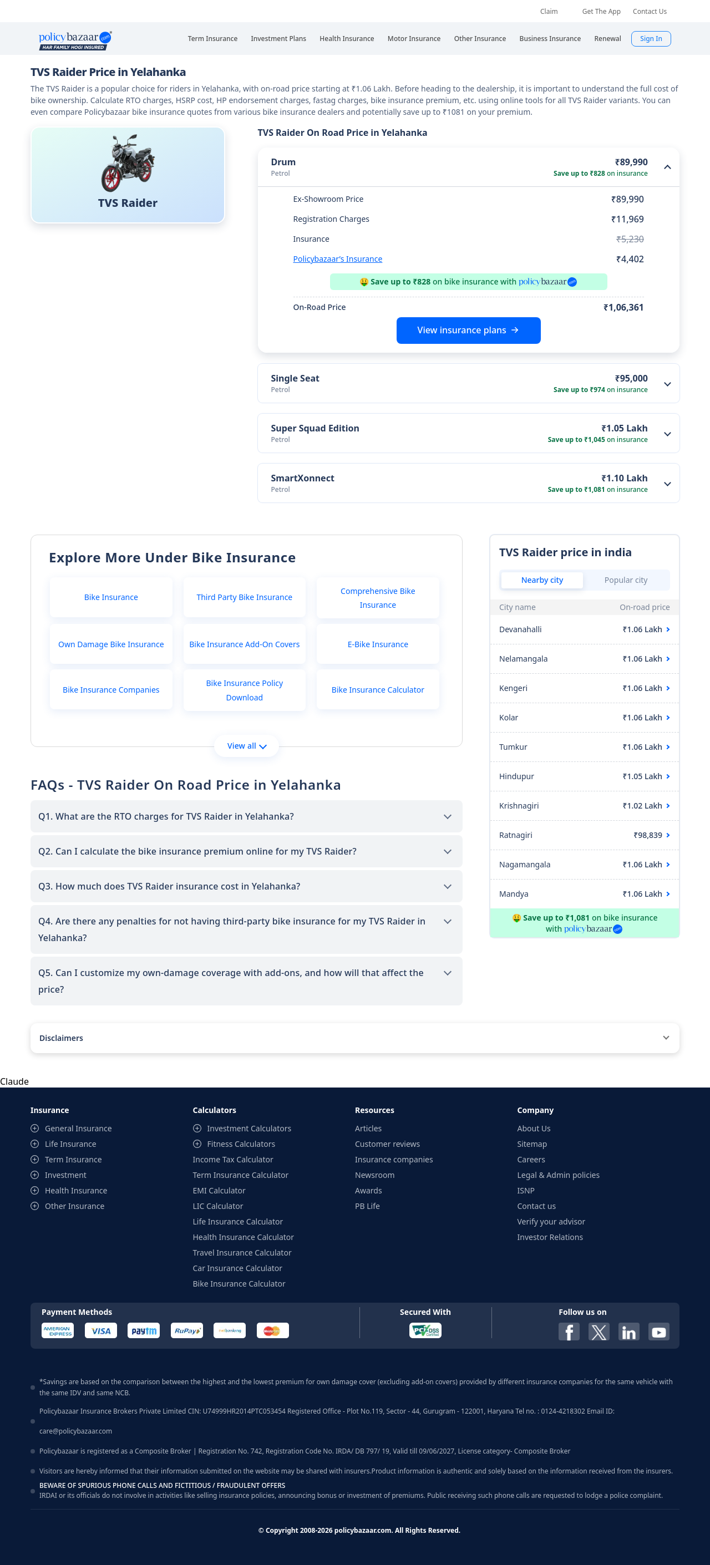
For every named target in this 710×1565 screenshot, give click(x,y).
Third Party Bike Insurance (244, 597)
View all (247, 745)
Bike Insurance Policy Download (244, 690)
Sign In (651, 38)
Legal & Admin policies (559, 1175)
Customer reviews (387, 1144)
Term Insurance (73, 1159)
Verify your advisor (552, 1221)
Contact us (537, 1206)
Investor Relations (551, 1237)
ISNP (526, 1190)
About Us (534, 1128)
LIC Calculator (218, 1206)
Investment (66, 1175)
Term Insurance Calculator (241, 1175)
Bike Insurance (111, 597)
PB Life (367, 1206)
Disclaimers (61, 1038)
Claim (549, 11)
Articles (368, 1128)
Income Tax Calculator (233, 1159)
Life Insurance (71, 1144)
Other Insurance (74, 1206)
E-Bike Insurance (378, 644)
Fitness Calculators (241, 1144)
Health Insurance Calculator (244, 1237)
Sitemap (532, 1144)
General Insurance (78, 1128)
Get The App (601, 11)
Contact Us (650, 11)
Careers (531, 1159)
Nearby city (542, 580)
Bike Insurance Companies (111, 689)
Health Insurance (76, 1190)
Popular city (626, 580)
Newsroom (375, 1175)
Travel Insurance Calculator (242, 1252)
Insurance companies (394, 1159)
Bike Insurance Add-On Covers (244, 644)
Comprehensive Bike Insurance (378, 598)
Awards (368, 1190)
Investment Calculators (249, 1128)
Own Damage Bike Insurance (111, 644)
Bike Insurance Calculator (378, 689)
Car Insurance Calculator (238, 1268)
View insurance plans (462, 330)
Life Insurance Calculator (238, 1221)
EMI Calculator (219, 1190)
